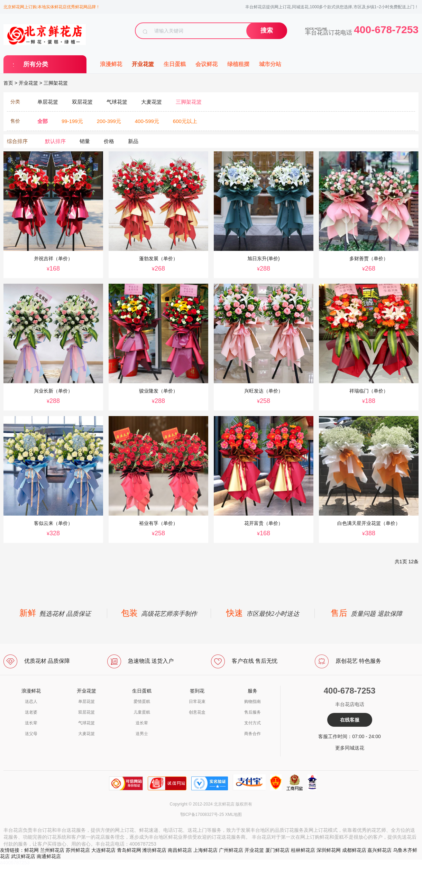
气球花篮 (86, 723)
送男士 (142, 733)
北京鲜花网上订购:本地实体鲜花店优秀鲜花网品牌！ (51, 6)
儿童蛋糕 (142, 712)
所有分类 (35, 64)
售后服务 (252, 712)
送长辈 (31, 723)
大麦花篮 (86, 733)
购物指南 (252, 701)
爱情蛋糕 (142, 701)
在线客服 (349, 720)
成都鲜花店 (354, 850)
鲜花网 (31, 850)
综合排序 (17, 141)
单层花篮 (86, 701)
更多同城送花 (349, 748)
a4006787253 (15, 862)
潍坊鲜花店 (154, 850)
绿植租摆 (238, 64)
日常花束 (197, 701)
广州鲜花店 (231, 850)
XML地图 (233, 814)
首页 (8, 83)
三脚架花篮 (56, 83)
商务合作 (252, 733)
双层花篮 (86, 712)
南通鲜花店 (49, 856)
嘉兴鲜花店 (379, 850)
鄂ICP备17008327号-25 (202, 814)
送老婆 (31, 712)
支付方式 (252, 723)
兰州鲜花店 (52, 850)
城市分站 (270, 64)
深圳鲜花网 (328, 850)
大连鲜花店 (103, 850)
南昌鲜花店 (180, 850)
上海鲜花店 (205, 850)
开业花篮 (143, 64)
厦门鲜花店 (277, 850)
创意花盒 (197, 712)
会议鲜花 (206, 64)
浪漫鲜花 (111, 64)
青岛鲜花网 (129, 850)
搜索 (266, 30)
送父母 (31, 733)
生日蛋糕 (175, 64)
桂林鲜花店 (303, 850)
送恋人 (31, 701)
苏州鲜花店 (78, 850)
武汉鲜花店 (23, 856)
